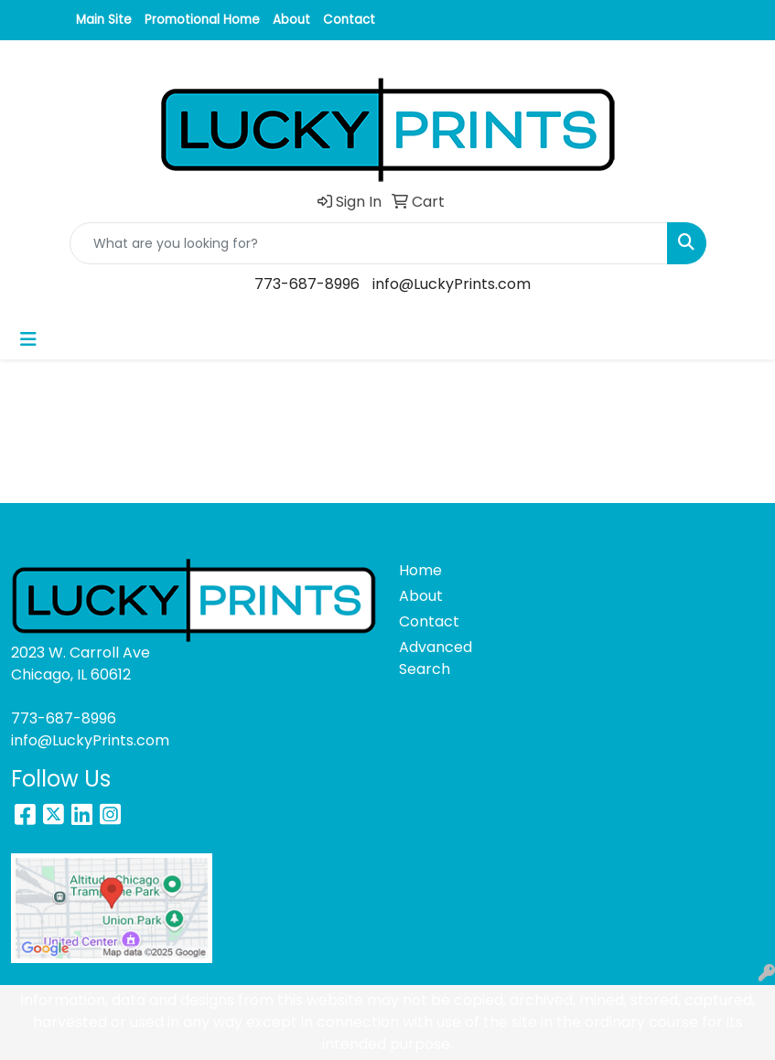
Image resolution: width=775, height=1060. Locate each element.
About (291, 19)
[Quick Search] (369, 243)
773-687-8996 (307, 283)
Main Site (104, 19)
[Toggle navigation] (28, 339)
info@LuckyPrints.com (451, 283)
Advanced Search (435, 658)
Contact (349, 19)
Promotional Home (202, 19)
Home (420, 570)
